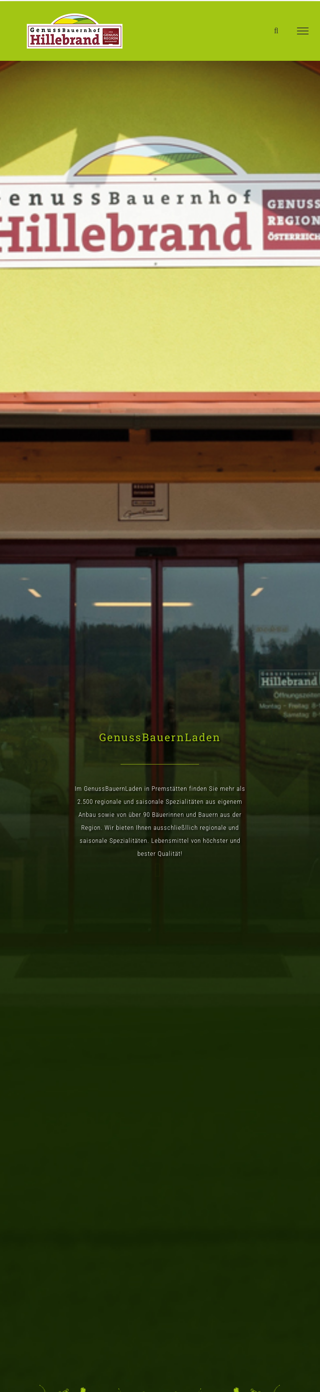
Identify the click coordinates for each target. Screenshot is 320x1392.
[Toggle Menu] (303, 31)
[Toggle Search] (276, 30)
